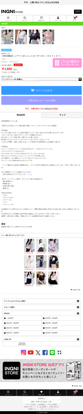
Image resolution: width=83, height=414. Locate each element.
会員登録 (41, 404)
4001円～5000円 (12, 328)
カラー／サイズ (6, 76)
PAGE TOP (76, 290)
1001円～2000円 (51, 318)
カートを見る (31, 404)
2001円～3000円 (12, 323)
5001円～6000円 (51, 328)
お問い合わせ (54, 407)
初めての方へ (29, 407)
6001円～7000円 (12, 333)
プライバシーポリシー (48, 409)
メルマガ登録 (52, 404)
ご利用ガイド (32, 409)
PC (50, 402)
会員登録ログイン (77, 11)
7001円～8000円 (51, 333)
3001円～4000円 (51, 323)
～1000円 (9, 318)
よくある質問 (41, 407)
